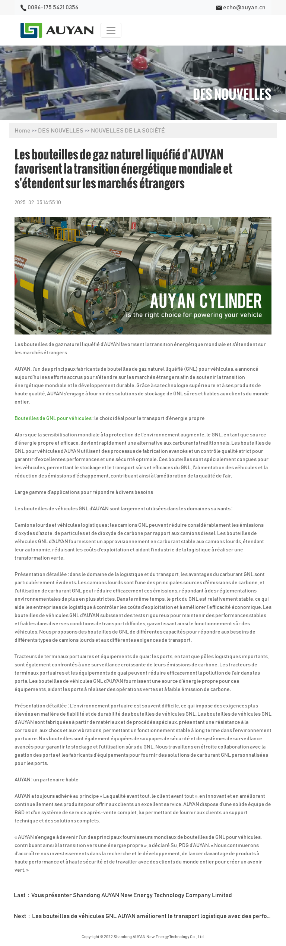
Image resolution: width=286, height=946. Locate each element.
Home (23, 131)
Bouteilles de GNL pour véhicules (53, 418)
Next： (145, 916)
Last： (123, 895)
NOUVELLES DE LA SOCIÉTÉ (128, 131)
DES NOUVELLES (60, 131)
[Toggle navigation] (111, 30)
